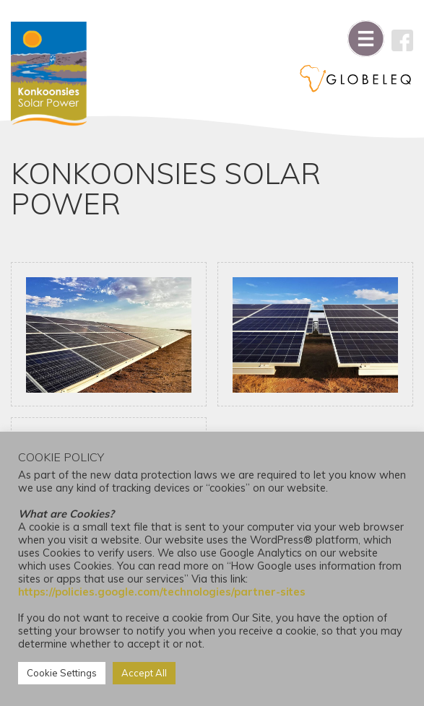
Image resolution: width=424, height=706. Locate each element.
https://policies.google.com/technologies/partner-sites (162, 591)
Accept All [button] (144, 673)
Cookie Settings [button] (62, 673)
